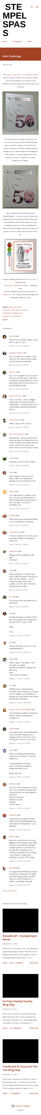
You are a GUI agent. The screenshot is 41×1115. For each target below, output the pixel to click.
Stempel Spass (15, 20)
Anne (11, 659)
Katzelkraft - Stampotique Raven (20, 937)
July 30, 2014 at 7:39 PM (18, 525)
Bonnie (12, 515)
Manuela (12, 815)
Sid (10, 642)
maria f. (12, 372)
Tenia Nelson (14, 420)
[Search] (32, 4)
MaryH (12, 836)
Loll (10, 570)
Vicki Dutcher (14, 532)
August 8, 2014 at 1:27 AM (19, 885)
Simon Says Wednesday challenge (16, 285)
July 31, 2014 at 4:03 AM (18, 563)
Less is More (32, 279)
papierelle (13, 551)
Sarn (11, 750)
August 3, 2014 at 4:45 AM (19, 777)
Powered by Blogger (20, 1106)
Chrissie (12, 784)
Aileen (11, 491)
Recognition (17, 41)
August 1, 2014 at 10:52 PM (20, 703)
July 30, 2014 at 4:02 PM (19, 413)
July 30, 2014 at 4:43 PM (19, 427)
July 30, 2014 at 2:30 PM (19, 365)
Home (5, 41)
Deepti (12, 336)
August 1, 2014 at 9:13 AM (19, 635)
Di (10, 613)
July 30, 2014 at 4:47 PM (19, 451)
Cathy (11, 458)
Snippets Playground (12, 316)
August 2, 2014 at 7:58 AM (19, 722)
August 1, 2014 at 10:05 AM (20, 652)
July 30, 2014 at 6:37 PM (18, 508)
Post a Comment (10, 891)
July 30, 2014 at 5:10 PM (18, 485)
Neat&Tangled (22, 310)
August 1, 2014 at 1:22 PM (19, 678)
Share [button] (5, 320)
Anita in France (15, 396)
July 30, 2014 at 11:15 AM (19, 346)
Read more (34, 963)
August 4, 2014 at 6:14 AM (19, 808)
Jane (11, 472)
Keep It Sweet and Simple (20, 709)
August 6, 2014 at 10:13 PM (20, 861)
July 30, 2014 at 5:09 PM (19, 465)
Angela (12, 728)
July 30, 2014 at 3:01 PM (18, 389)
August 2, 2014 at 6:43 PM (19, 743)
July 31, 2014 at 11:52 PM (19, 607)
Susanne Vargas (16, 353)
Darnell (12, 868)
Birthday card (9, 310)
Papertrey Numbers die (12, 313)
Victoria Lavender (16, 434)
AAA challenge (26, 75)
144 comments (15, 1028)
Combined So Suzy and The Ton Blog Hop (20, 1068)
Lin (10, 685)
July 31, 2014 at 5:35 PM (18, 590)
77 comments (15, 1093)
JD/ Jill (12, 597)
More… (30, 41)
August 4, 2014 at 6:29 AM (19, 830)
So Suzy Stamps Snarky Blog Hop (17, 1002)
